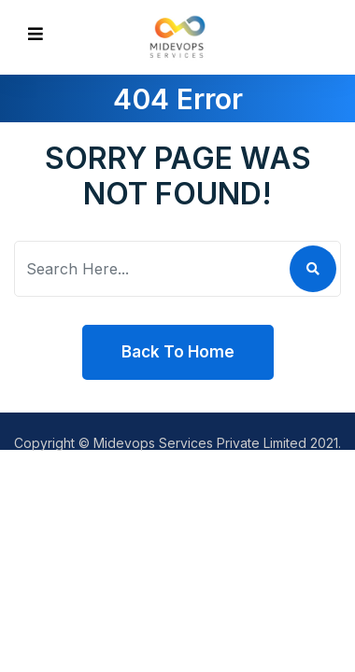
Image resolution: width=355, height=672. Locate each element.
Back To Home (177, 352)
